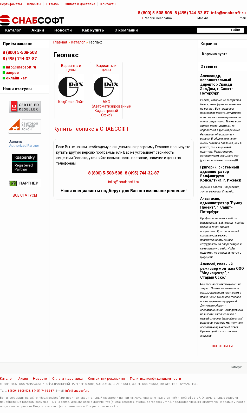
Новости (40, 378)
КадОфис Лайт (71, 102)
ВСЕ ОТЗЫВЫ (222, 346)
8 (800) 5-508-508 (155, 12)
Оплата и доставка (80, 4)
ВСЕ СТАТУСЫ (25, 195)
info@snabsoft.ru (228, 12)
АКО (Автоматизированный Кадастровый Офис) (106, 108)
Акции (23, 378)
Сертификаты (11, 4)
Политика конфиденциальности (155, 378)
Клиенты (34, 4)
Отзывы (53, 4)
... (197, 384)
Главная (60, 42)
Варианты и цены (71, 68)
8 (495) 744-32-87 (191, 12)
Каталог (78, 42)
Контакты (108, 4)
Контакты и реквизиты (106, 378)
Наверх (236, 367)
